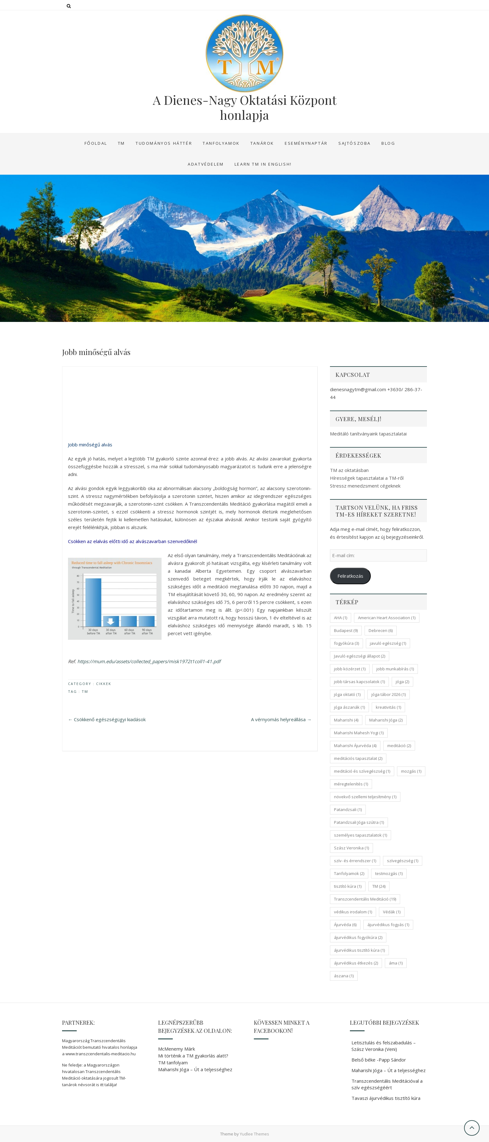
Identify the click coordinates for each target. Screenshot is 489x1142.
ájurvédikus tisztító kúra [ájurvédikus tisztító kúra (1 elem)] (359, 950)
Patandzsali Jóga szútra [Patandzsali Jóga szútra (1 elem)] (359, 822)
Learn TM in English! (263, 164)
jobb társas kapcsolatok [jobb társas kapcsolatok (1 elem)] (359, 681)
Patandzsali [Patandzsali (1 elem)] (348, 809)
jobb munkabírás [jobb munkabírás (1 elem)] (395, 669)
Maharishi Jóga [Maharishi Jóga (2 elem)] (386, 720)
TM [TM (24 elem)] (378, 886)
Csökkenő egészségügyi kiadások (107, 719)
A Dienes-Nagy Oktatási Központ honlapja (244, 107)
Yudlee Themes (254, 1134)
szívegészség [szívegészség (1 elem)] (402, 860)
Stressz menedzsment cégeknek (365, 486)
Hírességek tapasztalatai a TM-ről (367, 478)
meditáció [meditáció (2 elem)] (399, 745)
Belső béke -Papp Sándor (378, 1060)
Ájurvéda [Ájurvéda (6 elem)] (345, 924)
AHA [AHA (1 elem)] (340, 617)
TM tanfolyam (173, 1062)
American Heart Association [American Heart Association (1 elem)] (386, 617)
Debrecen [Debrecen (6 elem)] (381, 630)
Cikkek (103, 683)
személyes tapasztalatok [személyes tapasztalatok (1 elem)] (360, 835)
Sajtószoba (354, 143)
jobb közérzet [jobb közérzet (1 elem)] (350, 669)
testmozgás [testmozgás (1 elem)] (389, 873)
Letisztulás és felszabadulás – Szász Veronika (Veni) (383, 1045)
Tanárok (262, 143)
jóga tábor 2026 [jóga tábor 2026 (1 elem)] (388, 694)
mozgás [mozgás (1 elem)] (411, 771)
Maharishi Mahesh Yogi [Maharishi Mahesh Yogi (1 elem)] (359, 733)
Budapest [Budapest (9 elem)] (346, 630)
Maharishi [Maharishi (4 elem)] (346, 720)
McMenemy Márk (176, 1049)
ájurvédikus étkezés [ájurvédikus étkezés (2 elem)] (356, 963)
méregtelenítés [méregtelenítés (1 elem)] (351, 784)
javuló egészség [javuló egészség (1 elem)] (388, 643)
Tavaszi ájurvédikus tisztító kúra (385, 1098)
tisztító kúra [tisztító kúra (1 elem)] (347, 886)
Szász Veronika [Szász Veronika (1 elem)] (351, 848)
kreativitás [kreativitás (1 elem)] (388, 707)
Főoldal (96, 143)
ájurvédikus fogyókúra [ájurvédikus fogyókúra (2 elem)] (358, 937)
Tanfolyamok (221, 143)
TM (121, 143)
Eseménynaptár (306, 143)
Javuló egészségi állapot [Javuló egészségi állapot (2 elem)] (359, 656)
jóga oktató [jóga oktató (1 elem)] (347, 694)
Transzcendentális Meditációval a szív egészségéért (387, 1084)
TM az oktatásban (349, 470)
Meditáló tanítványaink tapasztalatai (368, 433)
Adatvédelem (206, 164)
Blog (388, 143)
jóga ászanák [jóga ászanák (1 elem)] (349, 707)
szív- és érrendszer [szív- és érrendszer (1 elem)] (355, 860)
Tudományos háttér (164, 143)
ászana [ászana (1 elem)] (344, 976)
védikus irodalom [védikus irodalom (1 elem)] (353, 912)
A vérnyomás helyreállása (281, 719)
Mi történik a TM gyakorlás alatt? (193, 1055)
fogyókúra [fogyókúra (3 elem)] (346, 643)
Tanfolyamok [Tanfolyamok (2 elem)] (349, 873)
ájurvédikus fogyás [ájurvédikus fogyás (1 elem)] (388, 924)
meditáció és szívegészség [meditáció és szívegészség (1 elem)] (362, 771)
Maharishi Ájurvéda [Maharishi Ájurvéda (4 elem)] (355, 745)
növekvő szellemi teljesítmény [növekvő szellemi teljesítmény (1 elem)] (365, 796)
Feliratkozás (350, 576)
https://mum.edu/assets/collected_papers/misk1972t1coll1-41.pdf (148, 661)
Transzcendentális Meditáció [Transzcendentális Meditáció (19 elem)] (365, 899)
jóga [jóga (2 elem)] (402, 681)
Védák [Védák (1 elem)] (391, 912)
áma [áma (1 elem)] (396, 963)
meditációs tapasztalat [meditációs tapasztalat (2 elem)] (358, 758)
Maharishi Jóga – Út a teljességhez (195, 1069)
